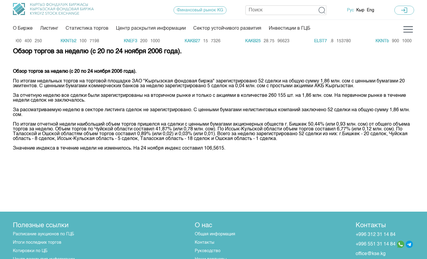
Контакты (204, 242)
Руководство (208, 251)
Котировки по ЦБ (30, 251)
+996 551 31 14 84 (376, 244)
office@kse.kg (371, 254)
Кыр (360, 10)
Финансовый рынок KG (200, 10)
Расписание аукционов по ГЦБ (43, 234)
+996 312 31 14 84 (376, 234)
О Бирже (23, 28)
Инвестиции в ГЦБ (289, 28)
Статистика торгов (87, 28)
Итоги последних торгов (37, 242)
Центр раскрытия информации (151, 28)
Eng (370, 10)
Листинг (49, 28)
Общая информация (215, 234)
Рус (350, 10)
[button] (322, 10)
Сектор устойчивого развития (227, 28)
